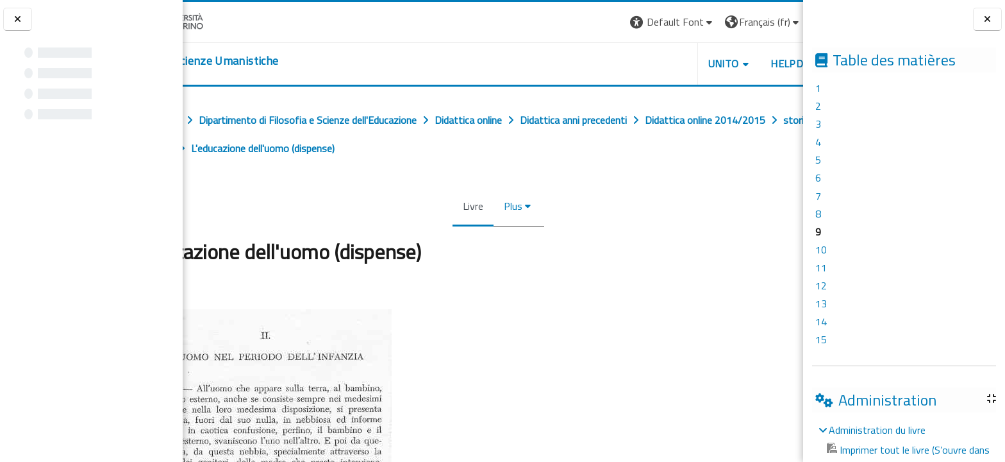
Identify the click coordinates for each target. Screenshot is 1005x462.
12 (821, 285)
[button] (602, 22)
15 (821, 339)
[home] (261, 61)
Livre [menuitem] (468, 206)
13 (821, 303)
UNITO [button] (653, 63)
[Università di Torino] (223, 20)
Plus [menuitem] (508, 206)
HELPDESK (725, 63)
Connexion (771, 22)
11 (821, 267)
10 (821, 249)
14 (821, 321)
